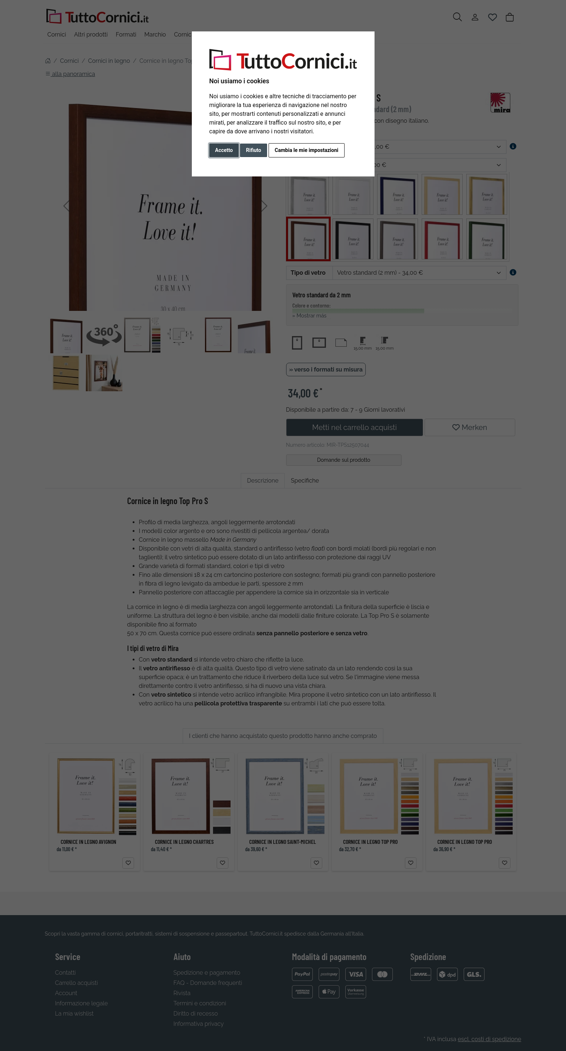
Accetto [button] (224, 150)
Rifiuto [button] (253, 150)
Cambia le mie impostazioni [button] (306, 150)
